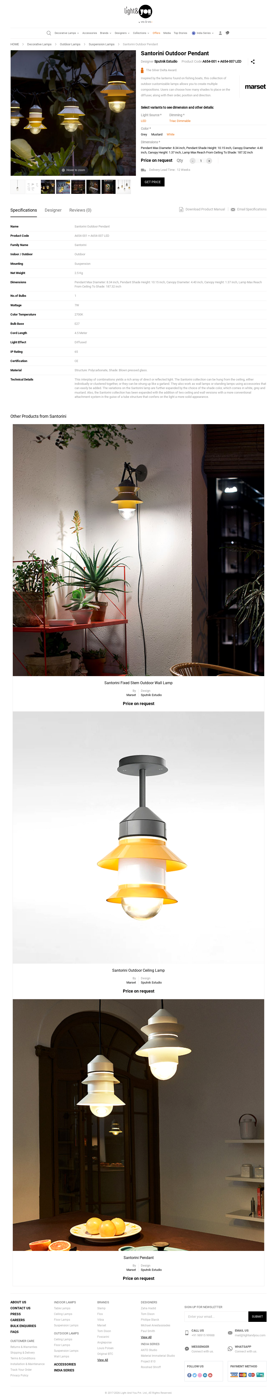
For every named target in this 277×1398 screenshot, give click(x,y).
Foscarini (103, 1335)
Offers (156, 33)
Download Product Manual (202, 209)
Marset (101, 1324)
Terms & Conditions (22, 1357)
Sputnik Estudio (165, 61)
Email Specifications (249, 209)
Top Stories (180, 33)
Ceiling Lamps (63, 1312)
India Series (203, 33)
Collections (141, 33)
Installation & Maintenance (27, 1362)
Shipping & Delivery (22, 1351)
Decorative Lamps (67, 33)
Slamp (101, 1307)
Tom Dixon (104, 1329)
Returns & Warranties (23, 1345)
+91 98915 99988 (203, 1334)
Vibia (100, 1318)
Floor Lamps (62, 1318)
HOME (14, 44)
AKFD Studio (149, 1348)
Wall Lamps (61, 1355)
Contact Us (20, 1307)
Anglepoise (104, 1341)
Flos (100, 1312)
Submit (257, 1315)
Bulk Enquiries (23, 1324)
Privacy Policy (19, 1374)
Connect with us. (203, 1350)
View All (102, 1358)
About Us (18, 1301)
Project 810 (148, 1359)
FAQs (14, 1330)
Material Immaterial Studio (158, 1354)
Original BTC (105, 1352)
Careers (17, 1318)
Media (167, 33)
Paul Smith (148, 1329)
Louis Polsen (105, 1346)
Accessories (89, 33)
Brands (106, 33)
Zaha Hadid (148, 1307)
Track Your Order (21, 1368)
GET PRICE (153, 182)
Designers (122, 33)
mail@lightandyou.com (250, 1334)
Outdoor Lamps (70, 44)
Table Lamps (62, 1307)
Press (15, 1312)
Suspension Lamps (102, 44)
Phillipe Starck (150, 1318)
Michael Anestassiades (155, 1324)
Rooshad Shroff (151, 1365)
